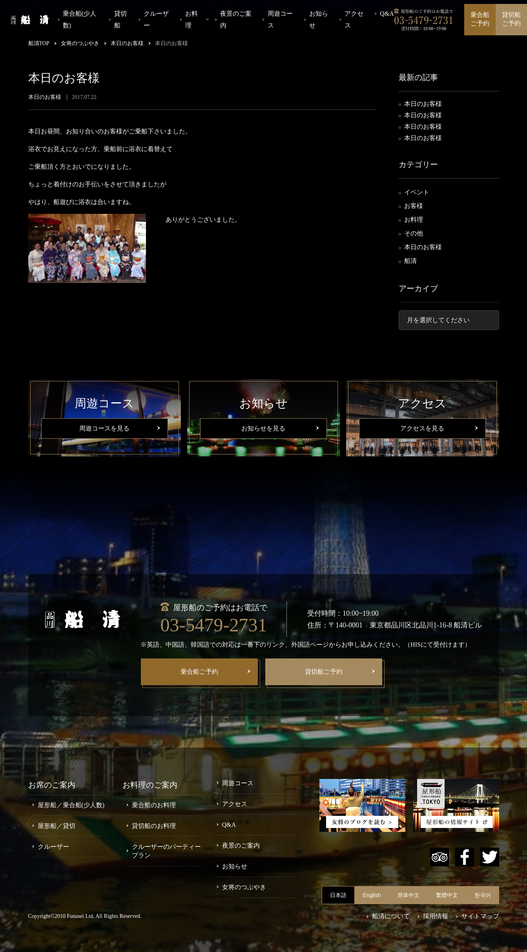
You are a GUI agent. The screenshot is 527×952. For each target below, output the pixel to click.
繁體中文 (447, 895)
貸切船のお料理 (154, 826)
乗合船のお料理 (154, 805)
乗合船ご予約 (479, 19)
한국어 (482, 895)
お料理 (413, 219)
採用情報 (435, 916)
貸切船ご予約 (511, 19)
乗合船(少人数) (79, 19)
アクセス (354, 19)
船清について (391, 916)
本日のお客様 (423, 103)
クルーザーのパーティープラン (166, 851)
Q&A (387, 13)
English (372, 895)
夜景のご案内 (236, 19)
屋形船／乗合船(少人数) (71, 805)
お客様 (413, 205)
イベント (416, 192)
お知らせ (318, 19)
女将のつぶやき (244, 887)
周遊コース (280, 19)
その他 (413, 233)
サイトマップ (480, 916)
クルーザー (156, 19)
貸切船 (120, 19)
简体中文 (408, 895)
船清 (410, 260)
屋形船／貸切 (56, 826)
